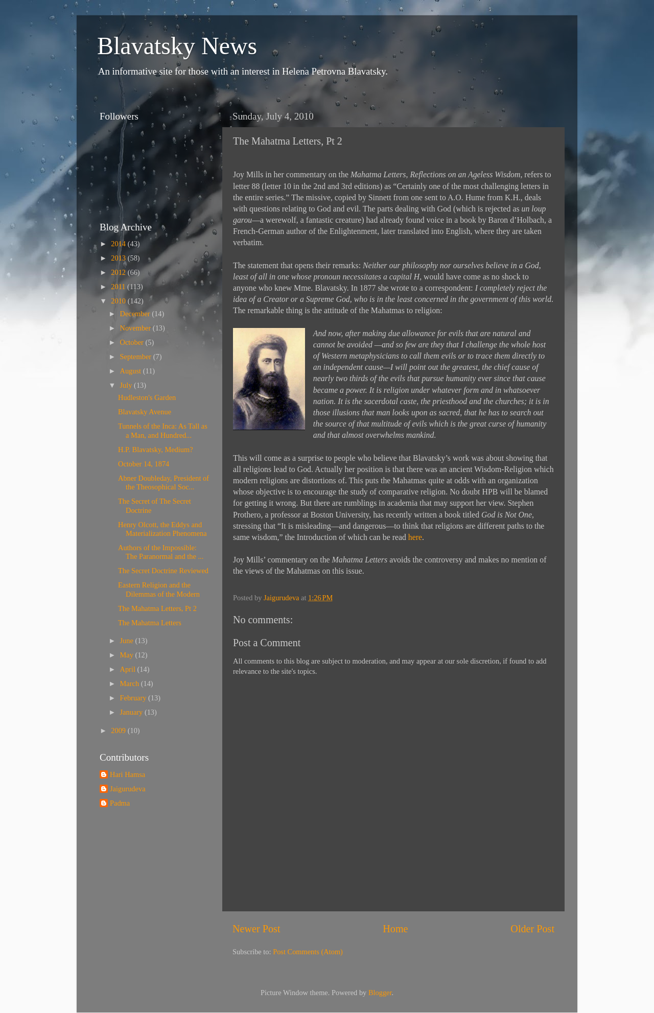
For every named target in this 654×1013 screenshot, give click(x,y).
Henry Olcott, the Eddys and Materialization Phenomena (162, 529)
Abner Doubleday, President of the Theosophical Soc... (163, 482)
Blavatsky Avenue (144, 412)
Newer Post (256, 928)
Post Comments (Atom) (308, 952)
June (127, 641)
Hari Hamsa (127, 774)
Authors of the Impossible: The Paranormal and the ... (160, 552)
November (136, 328)
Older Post (532, 928)
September (136, 356)
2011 (119, 286)
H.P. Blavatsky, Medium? (155, 449)
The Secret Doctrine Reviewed (163, 571)
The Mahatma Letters (149, 623)
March (130, 683)
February (134, 698)
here (415, 537)
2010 (119, 301)
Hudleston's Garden (147, 397)
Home (395, 928)
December (136, 314)
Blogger (380, 992)
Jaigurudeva (128, 789)
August (131, 371)
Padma (120, 803)
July (127, 385)
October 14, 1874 (143, 464)
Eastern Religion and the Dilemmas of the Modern (159, 589)
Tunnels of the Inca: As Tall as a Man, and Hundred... (162, 430)
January (132, 712)
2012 (119, 272)
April (128, 669)
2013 (119, 258)
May (127, 655)
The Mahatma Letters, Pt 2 (157, 608)
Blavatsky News (177, 45)
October (133, 342)
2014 (119, 244)
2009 (119, 730)
